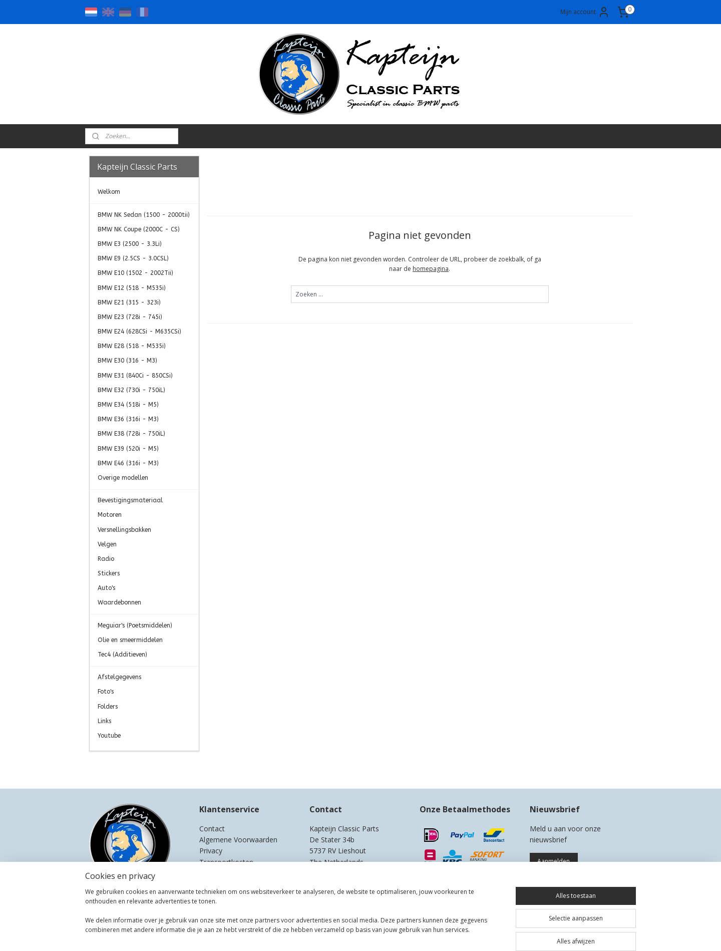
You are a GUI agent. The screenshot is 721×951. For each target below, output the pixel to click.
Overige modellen (123, 477)
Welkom (109, 191)
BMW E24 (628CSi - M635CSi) (139, 331)
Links (104, 721)
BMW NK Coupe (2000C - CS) (139, 229)
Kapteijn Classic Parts (128, 767)
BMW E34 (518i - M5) (128, 404)
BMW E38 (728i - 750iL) (131, 433)
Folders (108, 706)
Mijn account (585, 12)
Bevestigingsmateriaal (130, 500)
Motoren (110, 514)
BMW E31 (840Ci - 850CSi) (135, 375)
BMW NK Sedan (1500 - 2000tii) (144, 214)
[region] (294, 917)
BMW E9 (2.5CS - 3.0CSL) (133, 258)
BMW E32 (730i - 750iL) (131, 390)
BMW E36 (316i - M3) (128, 419)
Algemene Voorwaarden (238, 839)
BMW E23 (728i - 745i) (130, 317)
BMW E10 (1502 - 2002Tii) (135, 272)
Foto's (106, 691)
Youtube (109, 735)
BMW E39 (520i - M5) (128, 448)
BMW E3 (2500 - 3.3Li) (130, 243)
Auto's (106, 587)
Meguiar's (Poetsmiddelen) (135, 625)
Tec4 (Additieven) (122, 654)
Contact (212, 828)
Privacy (210, 850)
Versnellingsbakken (124, 529)
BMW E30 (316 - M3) (127, 360)
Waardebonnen (119, 602)
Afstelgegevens (119, 677)
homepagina (431, 268)
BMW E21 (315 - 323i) (129, 302)
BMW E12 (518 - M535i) (132, 287)
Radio (106, 558)
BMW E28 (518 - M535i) (132, 346)
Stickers (109, 573)
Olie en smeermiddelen (130, 640)
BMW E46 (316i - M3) (128, 463)
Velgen (107, 544)
